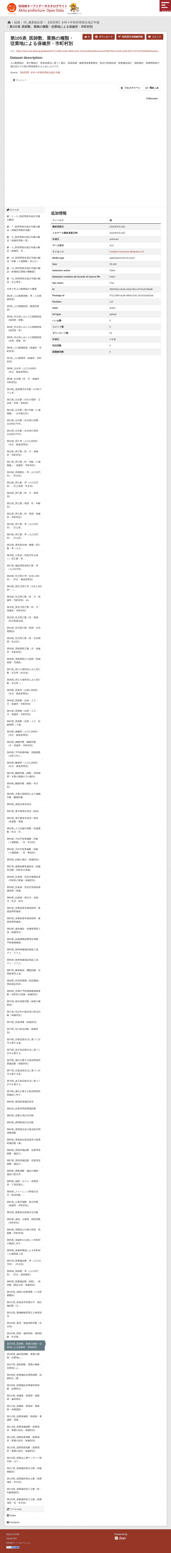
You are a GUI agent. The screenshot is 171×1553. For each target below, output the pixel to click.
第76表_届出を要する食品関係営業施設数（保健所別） (23, 1062)
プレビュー (20, 80)
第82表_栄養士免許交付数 (20, 1115)
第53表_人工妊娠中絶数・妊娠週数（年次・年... (23, 830)
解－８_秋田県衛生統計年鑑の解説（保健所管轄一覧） (23, 239)
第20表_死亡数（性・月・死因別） (22, 495)
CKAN (120, 1538)
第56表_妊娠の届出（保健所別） (23, 859)
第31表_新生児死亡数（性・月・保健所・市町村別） (23, 609)
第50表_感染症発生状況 (19, 804)
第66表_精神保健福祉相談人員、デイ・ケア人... (23, 961)
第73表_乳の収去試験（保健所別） (22, 1031)
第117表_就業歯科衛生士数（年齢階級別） (24, 1470)
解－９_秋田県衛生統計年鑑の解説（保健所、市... (23, 249)
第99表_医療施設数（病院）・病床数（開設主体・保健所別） (23, 1283)
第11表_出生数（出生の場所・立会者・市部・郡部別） (23, 401)
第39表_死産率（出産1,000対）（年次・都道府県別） (23, 692)
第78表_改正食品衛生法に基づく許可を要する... (23, 1083)
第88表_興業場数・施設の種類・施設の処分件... (23, 1172)
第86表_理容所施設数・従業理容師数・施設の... (23, 1152)
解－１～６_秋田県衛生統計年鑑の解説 (23, 218)
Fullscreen (152, 98)
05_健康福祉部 (33, 22)
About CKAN (12, 1534)
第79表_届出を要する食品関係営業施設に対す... (23, 1093)
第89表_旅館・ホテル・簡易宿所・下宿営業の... (22, 1183)
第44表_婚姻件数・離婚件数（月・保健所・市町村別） (21, 744)
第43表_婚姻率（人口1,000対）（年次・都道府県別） (23, 733)
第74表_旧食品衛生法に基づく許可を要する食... (23, 1041)
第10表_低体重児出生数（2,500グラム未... (24, 391)
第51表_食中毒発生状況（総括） (23, 811)
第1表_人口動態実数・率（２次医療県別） (24, 297)
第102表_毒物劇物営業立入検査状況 (24, 1314)
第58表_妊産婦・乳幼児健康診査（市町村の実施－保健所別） (23, 878)
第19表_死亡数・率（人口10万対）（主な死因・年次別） (23, 484)
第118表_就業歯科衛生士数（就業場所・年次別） (24, 1480)
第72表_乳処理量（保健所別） (22, 1022)
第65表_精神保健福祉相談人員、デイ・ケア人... (23, 951)
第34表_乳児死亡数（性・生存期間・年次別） (23, 640)
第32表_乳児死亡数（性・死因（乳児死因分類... (22, 619)
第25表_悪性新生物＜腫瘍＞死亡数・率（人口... (23, 546)
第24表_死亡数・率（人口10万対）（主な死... (23, 536)
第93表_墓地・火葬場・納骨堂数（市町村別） (23, 1221)
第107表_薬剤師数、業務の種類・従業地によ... (24, 1366)
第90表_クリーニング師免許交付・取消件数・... (22, 1193)
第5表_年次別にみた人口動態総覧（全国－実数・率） (24, 339)
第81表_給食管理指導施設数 (21, 1108)
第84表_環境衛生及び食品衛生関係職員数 (23, 1131)
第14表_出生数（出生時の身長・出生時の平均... (23, 432)
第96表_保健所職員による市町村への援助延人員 (23, 1252)
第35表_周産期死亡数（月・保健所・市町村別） (23, 650)
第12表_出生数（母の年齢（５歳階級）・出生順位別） (23, 412)
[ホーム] (9, 22)
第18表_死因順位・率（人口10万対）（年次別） (24, 474)
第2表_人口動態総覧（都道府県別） (23, 308)
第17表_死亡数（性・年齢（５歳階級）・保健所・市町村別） (23, 463)
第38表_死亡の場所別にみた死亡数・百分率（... (23, 681)
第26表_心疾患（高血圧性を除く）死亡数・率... (22, 557)
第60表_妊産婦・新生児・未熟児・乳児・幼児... (22, 899)
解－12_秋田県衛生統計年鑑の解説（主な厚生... (23, 280)
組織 (17, 22)
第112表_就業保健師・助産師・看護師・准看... (24, 1418)
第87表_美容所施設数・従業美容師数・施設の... (23, 1162)
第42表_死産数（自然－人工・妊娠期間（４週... (23, 723)
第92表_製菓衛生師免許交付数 (22, 1212)
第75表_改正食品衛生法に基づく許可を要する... (23, 1051)
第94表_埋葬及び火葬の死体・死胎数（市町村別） (23, 1231)
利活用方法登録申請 (130, 36)
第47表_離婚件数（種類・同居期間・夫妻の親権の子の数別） (23, 775)
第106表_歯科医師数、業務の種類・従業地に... (23, 1356)
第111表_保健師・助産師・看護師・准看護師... (23, 1408)
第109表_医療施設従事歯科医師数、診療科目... (23, 1387)
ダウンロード (104, 36)
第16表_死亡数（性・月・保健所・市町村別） (22, 453)
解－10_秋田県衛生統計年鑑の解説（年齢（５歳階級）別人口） (23, 259)
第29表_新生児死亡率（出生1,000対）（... (24, 588)
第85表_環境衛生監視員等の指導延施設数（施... (23, 1141)
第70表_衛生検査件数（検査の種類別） (23, 1003)
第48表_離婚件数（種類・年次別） (22, 785)
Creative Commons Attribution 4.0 (127, 251)
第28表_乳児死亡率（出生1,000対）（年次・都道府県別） (23, 578)
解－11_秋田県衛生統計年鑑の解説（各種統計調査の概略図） (23, 270)
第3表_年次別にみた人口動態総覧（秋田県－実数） (24, 318)
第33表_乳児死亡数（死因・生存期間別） (23, 629)
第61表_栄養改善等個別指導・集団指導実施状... (23, 910)
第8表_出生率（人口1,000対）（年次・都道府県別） (22, 370)
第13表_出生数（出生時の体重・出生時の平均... (23, 422)
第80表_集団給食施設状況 (20, 1101)
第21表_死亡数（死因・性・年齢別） (23, 505)
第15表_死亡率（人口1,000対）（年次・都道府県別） (23, 443)
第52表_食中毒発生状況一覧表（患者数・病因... (22, 820)
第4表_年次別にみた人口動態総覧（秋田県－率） (24, 329)
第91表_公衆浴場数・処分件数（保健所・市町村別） (22, 1204)
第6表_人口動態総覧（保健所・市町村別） (24, 349)
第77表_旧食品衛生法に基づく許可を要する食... (23, 1072)
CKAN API (11, 1538)
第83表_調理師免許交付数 (20, 1122)
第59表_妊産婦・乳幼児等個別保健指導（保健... (23, 889)
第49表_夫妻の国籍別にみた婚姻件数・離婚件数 (23, 795)
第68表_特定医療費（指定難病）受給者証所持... (23, 982)
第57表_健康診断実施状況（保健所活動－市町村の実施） (23, 868)
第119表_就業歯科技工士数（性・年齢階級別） (24, 1491)
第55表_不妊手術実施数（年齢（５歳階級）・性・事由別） (22, 851)
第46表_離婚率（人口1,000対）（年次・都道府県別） (23, 764)
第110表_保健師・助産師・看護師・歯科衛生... (23, 1397)
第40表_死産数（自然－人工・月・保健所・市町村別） (22, 702)
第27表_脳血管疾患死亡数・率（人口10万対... (22, 567)
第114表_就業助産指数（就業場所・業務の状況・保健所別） (23, 1439)
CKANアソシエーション (18, 1542)
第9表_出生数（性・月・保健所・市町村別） (24, 380)
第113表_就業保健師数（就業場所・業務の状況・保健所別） (23, 1428)
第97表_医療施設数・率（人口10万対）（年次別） (24, 1262)
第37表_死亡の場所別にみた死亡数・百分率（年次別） (23, 671)
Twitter (11, 1515)
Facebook (13, 1522)
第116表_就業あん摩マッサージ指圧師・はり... (24, 1459)
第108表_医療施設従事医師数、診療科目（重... (24, 1376)
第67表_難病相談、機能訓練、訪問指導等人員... (23, 972)
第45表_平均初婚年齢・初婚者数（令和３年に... (23, 754)
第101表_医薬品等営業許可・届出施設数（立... (24, 1304)
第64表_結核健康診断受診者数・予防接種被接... (23, 941)
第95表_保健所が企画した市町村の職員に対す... (23, 1242)
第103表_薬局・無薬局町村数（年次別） (24, 1325)
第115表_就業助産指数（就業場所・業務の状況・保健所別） (23, 1449)
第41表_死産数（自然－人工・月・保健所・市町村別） (22, 712)
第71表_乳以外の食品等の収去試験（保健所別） (23, 1013)
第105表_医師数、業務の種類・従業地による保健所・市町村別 (51, 26)
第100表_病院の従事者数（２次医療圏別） (24, 1293)
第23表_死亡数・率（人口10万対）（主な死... (23, 526)
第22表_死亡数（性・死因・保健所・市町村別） (23, 515)
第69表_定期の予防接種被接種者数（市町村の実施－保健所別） (23, 993)
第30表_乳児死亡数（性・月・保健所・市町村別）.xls (23, 598)
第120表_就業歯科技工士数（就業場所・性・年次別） (24, 1501)
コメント (154, 36)
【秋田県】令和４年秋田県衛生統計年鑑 (73, 22)
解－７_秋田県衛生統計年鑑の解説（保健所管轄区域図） (23, 228)
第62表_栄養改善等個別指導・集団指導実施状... (23, 920)
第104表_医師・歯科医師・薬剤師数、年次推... (24, 1335)
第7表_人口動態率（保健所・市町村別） (24, 360)
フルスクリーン (130, 87)
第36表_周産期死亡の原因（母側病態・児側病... (23, 661)
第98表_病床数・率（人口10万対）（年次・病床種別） (23, 1273)
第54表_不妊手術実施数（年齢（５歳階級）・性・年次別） (22, 840)
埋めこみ (152, 87)
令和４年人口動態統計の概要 (22, 289)
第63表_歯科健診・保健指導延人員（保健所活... (23, 930)
